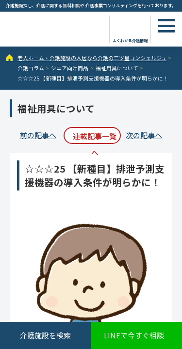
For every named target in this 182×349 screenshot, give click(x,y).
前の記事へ (38, 135)
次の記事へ (144, 135)
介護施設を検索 (45, 335)
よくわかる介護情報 (130, 40)
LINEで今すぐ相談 (134, 335)
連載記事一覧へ (94, 137)
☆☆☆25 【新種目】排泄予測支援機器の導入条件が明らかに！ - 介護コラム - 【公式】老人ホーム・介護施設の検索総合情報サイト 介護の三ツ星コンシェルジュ (53, 28)
